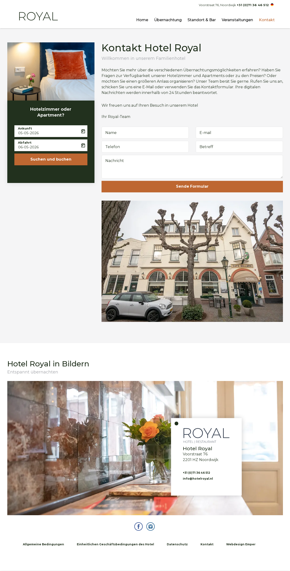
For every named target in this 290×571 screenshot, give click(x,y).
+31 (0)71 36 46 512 (253, 5)
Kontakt (267, 20)
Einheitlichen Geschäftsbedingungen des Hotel (115, 544)
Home (142, 20)
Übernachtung (168, 20)
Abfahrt (25, 142)
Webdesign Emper (241, 544)
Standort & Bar (202, 20)
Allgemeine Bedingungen (43, 544)
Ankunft (25, 128)
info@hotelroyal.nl (198, 479)
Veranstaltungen (237, 20)
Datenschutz (177, 544)
